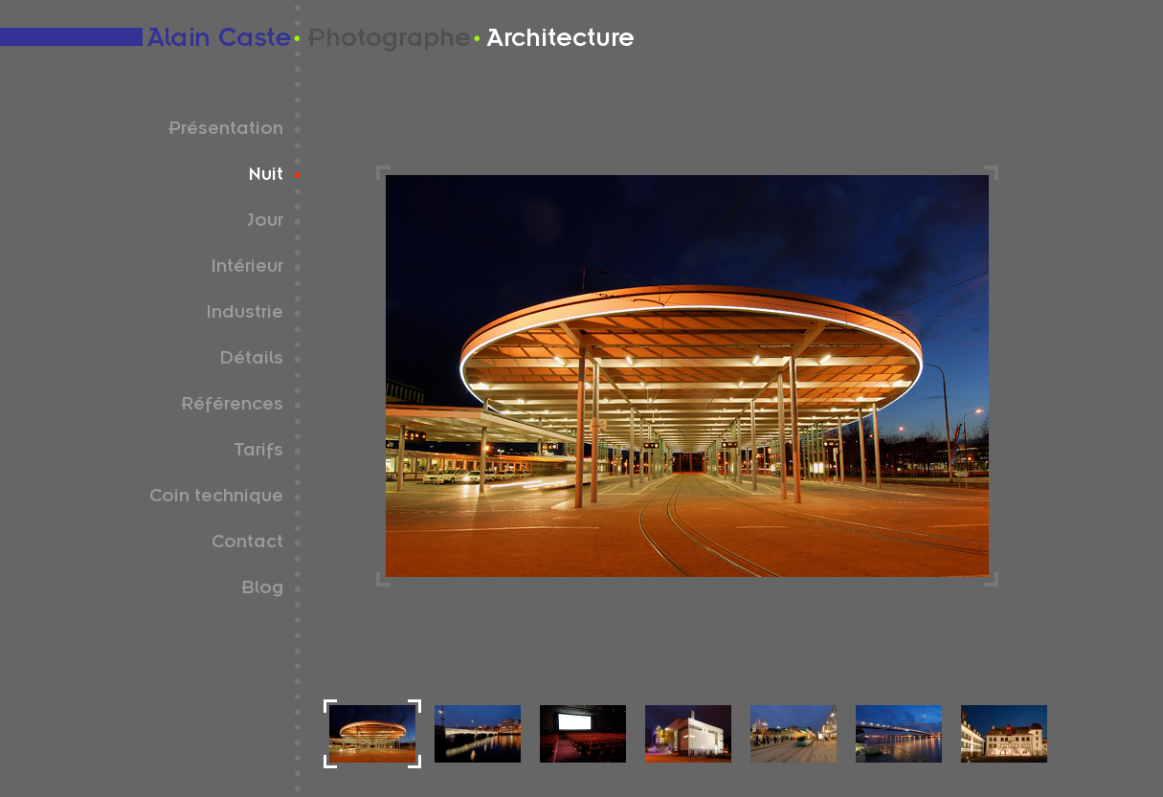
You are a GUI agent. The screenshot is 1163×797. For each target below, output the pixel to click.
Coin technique (216, 498)
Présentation (225, 131)
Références (232, 406)
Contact (247, 544)
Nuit (266, 177)
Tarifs (258, 452)
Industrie (244, 314)
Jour (265, 222)
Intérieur (247, 268)
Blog (262, 590)
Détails (251, 360)
